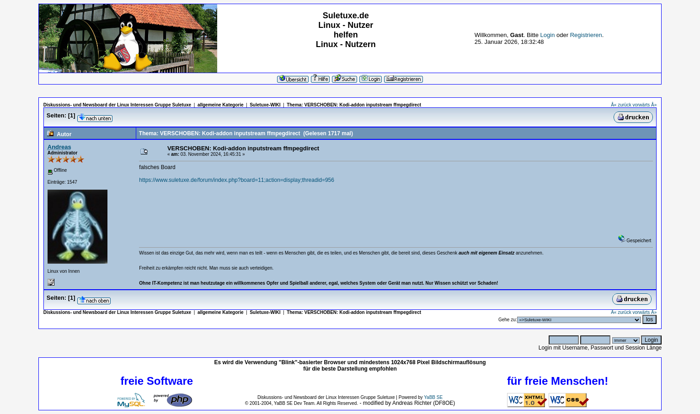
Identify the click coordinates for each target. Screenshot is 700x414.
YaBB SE (433, 397)
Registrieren (586, 35)
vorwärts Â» (644, 104)
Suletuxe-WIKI (265, 104)
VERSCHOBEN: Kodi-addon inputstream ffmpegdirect (362, 104)
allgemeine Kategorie (221, 104)
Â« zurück (621, 104)
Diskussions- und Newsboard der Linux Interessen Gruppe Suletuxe (117, 104)
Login (547, 35)
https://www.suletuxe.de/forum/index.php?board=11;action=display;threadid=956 (236, 180)
